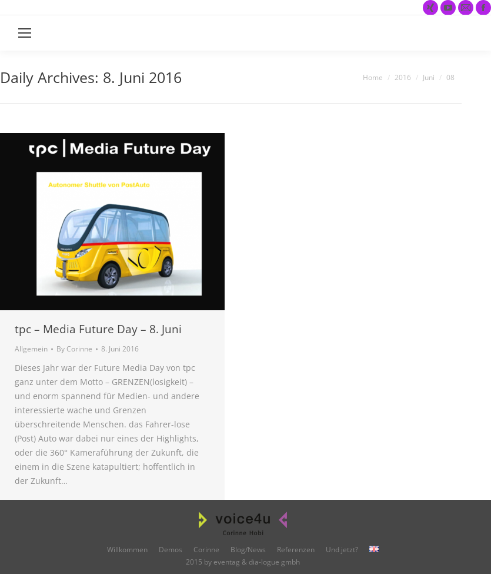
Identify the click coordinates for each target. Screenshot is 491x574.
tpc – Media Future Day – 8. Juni (98, 329)
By (74, 349)
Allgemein (31, 349)
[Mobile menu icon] (25, 33)
